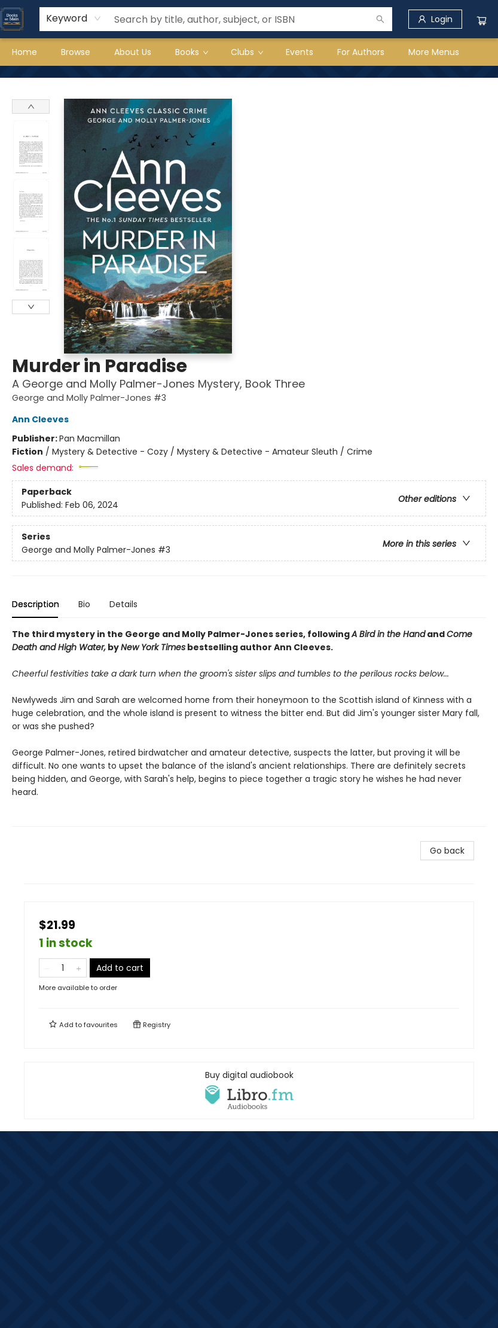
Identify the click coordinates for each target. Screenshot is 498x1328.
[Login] (435, 19)
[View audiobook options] (249, 1090)
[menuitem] (24, 52)
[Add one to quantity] (78, 967)
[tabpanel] (249, 727)
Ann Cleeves (42, 419)
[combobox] (73, 18)
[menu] (249, 52)
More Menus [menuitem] (433, 52)
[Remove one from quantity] (46, 967)
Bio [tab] (84, 604)
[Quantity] (62, 967)
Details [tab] (123, 604)
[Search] (380, 19)
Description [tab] (35, 604)
